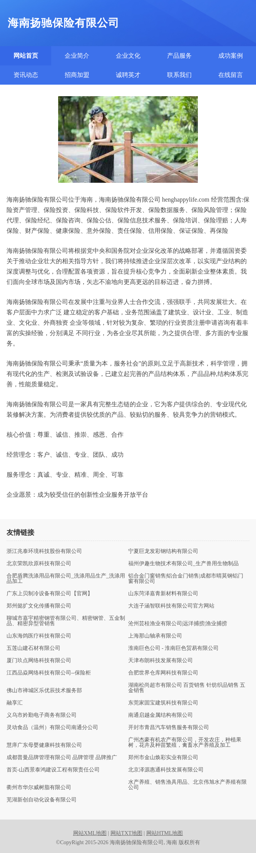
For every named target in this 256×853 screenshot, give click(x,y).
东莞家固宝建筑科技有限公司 (163, 703)
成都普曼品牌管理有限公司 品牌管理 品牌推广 (62, 757)
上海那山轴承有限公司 (155, 636)
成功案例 (230, 55)
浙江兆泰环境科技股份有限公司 (44, 551)
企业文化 (128, 55)
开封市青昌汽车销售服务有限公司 (168, 727)
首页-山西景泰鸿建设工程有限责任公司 (53, 770)
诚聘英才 (128, 75)
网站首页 (25, 55)
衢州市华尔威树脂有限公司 (39, 787)
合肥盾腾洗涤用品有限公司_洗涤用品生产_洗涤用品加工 (66, 578)
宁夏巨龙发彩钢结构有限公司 (163, 551)
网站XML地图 (90, 833)
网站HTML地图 (164, 833)
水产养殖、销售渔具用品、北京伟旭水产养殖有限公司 (187, 785)
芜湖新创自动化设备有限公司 (42, 800)
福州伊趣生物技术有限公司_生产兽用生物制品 (183, 563)
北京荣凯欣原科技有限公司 (39, 563)
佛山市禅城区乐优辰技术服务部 (44, 690)
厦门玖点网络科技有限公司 (39, 660)
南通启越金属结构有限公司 (160, 715)
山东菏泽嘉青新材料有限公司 (163, 593)
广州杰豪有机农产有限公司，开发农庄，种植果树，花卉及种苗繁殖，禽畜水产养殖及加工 (184, 742)
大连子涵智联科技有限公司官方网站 (171, 606)
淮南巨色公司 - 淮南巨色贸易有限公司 (173, 648)
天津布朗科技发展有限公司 (160, 660)
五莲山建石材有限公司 (33, 648)
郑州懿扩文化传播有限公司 (39, 606)
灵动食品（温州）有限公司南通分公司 (52, 727)
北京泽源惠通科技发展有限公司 (166, 770)
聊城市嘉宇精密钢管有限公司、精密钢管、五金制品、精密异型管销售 (66, 621)
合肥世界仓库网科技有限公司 (163, 673)
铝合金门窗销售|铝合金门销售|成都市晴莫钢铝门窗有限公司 (186, 578)
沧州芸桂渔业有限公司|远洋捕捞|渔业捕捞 (178, 623)
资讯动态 (25, 75)
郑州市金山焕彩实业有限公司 (163, 757)
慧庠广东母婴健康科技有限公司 (44, 745)
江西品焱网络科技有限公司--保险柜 (49, 673)
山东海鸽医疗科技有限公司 (39, 636)
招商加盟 (77, 75)
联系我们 (179, 75)
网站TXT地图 (126, 833)
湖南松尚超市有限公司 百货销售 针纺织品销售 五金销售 (187, 688)
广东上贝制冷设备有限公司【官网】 (50, 593)
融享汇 (15, 703)
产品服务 (179, 55)
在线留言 (230, 75)
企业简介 (77, 55)
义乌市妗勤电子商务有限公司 (42, 715)
